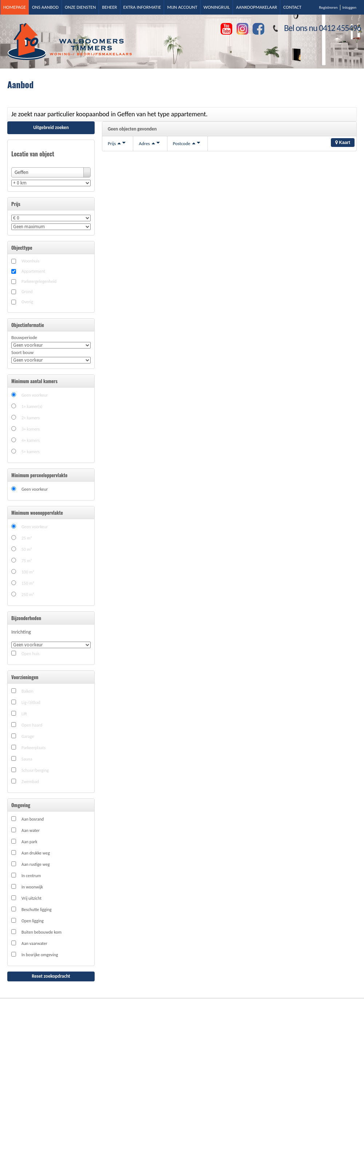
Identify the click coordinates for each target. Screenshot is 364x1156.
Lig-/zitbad (30, 702)
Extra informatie (142, 7)
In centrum (31, 875)
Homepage (14, 7)
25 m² (26, 538)
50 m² (26, 549)
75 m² (26, 560)
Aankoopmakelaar (256, 7)
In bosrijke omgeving (39, 954)
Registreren (328, 7)
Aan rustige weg (35, 864)
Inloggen (350, 7)
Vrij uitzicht (31, 898)
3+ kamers (30, 429)
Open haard (31, 725)
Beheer (109, 7)
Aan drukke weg (35, 853)
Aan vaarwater (34, 943)
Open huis (30, 653)
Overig (27, 301)
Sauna (26, 759)
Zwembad (30, 781)
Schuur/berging (35, 770)
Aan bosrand (32, 819)
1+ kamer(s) (31, 406)
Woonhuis (30, 261)
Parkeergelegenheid (38, 281)
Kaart (342, 142)
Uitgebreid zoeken (51, 127)
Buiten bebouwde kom (41, 932)
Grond (27, 291)
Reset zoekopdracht (51, 976)
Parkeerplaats (33, 747)
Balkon (27, 691)
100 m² (27, 572)
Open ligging (32, 920)
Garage (27, 736)
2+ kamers (30, 417)
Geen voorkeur (34, 395)
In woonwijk (32, 887)
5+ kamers (30, 451)
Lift (24, 713)
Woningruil (216, 7)
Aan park (29, 841)
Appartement (33, 271)
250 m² (27, 594)
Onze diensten (80, 7)
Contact (292, 7)
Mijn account (182, 7)
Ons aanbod (45, 7)
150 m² (27, 583)
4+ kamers (30, 440)
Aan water (30, 830)
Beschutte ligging (36, 909)
